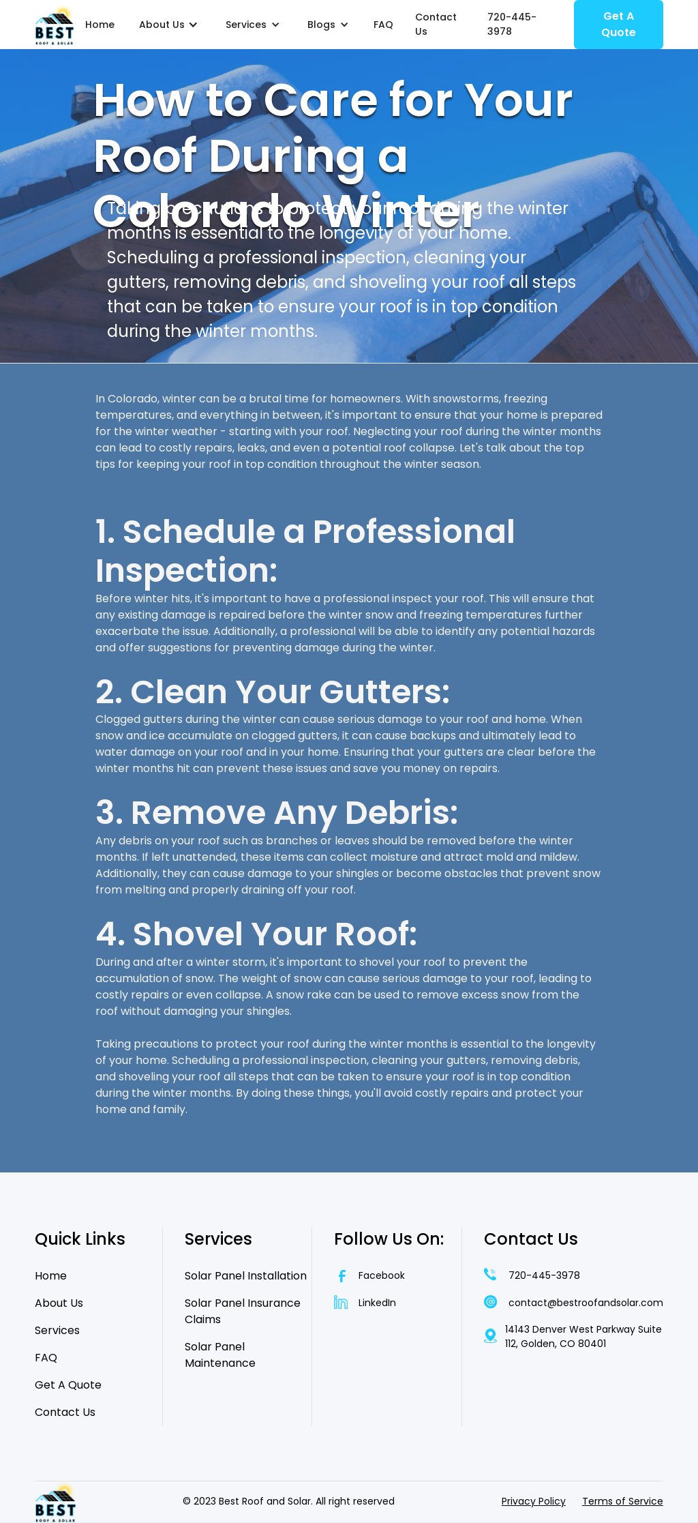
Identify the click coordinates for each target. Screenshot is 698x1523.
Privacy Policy (534, 1501)
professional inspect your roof (403, 598)
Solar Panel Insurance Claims (243, 1311)
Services (57, 1330)
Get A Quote (618, 24)
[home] (54, 24)
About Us (59, 1303)
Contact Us (436, 24)
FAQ (383, 24)
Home (100, 24)
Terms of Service (622, 1501)
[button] (168, 25)
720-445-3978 (511, 24)
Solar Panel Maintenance (220, 1355)
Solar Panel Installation (246, 1276)
